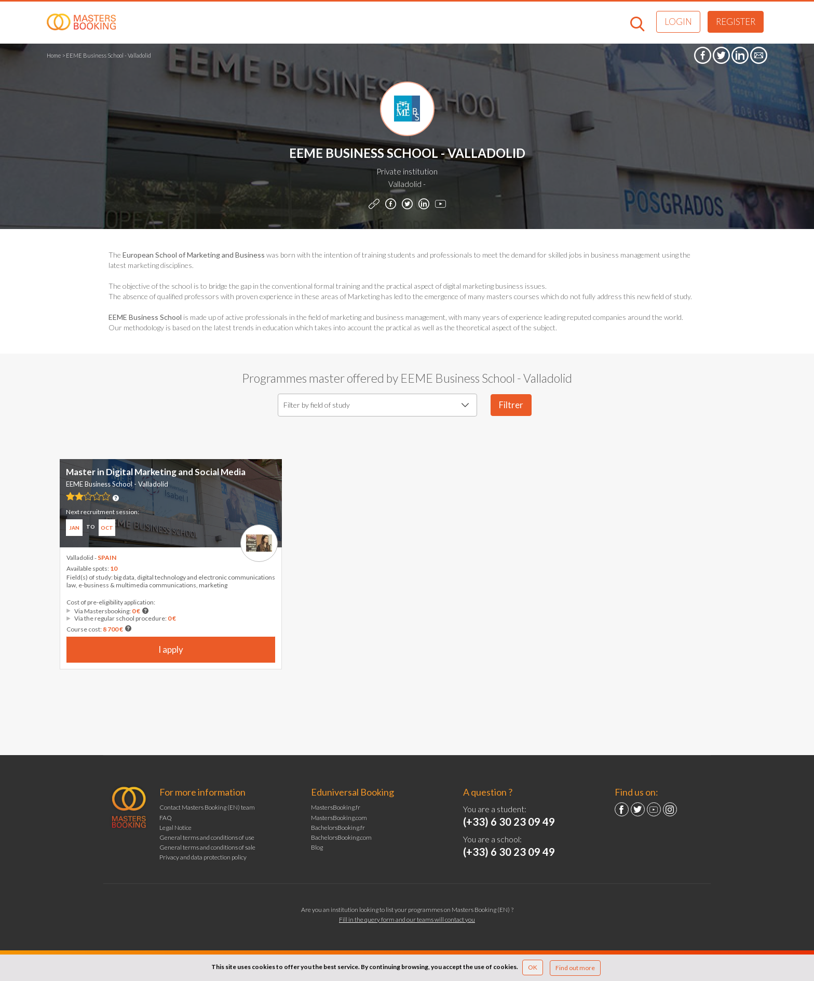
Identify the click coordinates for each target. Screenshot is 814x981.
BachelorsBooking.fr (338, 827)
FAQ (165, 818)
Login (678, 21)
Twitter (638, 809)
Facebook (622, 809)
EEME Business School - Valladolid (117, 484)
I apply (170, 649)
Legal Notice (175, 827)
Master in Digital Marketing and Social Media (156, 471)
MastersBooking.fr (335, 807)
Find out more (575, 968)
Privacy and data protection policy (203, 857)
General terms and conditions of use (206, 837)
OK (532, 967)
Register (735, 21)
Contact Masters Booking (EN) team (207, 807)
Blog (317, 847)
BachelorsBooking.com (341, 837)
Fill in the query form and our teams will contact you (407, 919)
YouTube (654, 809)
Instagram (670, 809)
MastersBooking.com (339, 818)
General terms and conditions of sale (207, 847)
